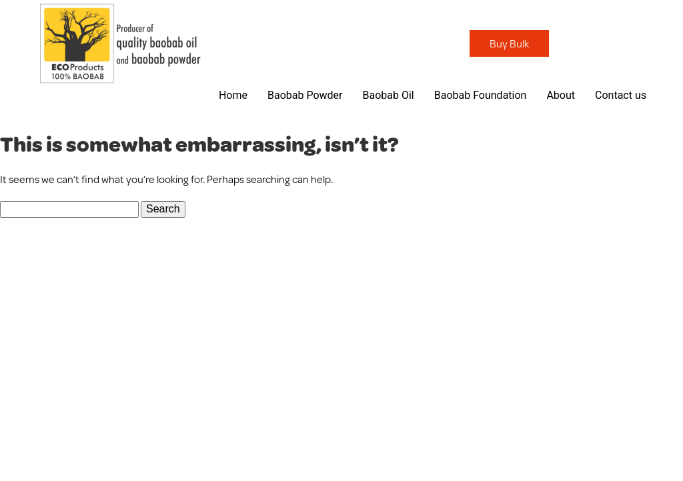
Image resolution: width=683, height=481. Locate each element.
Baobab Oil (388, 95)
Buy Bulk (509, 43)
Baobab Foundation (480, 95)
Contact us (620, 95)
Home (233, 95)
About (560, 95)
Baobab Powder (305, 95)
